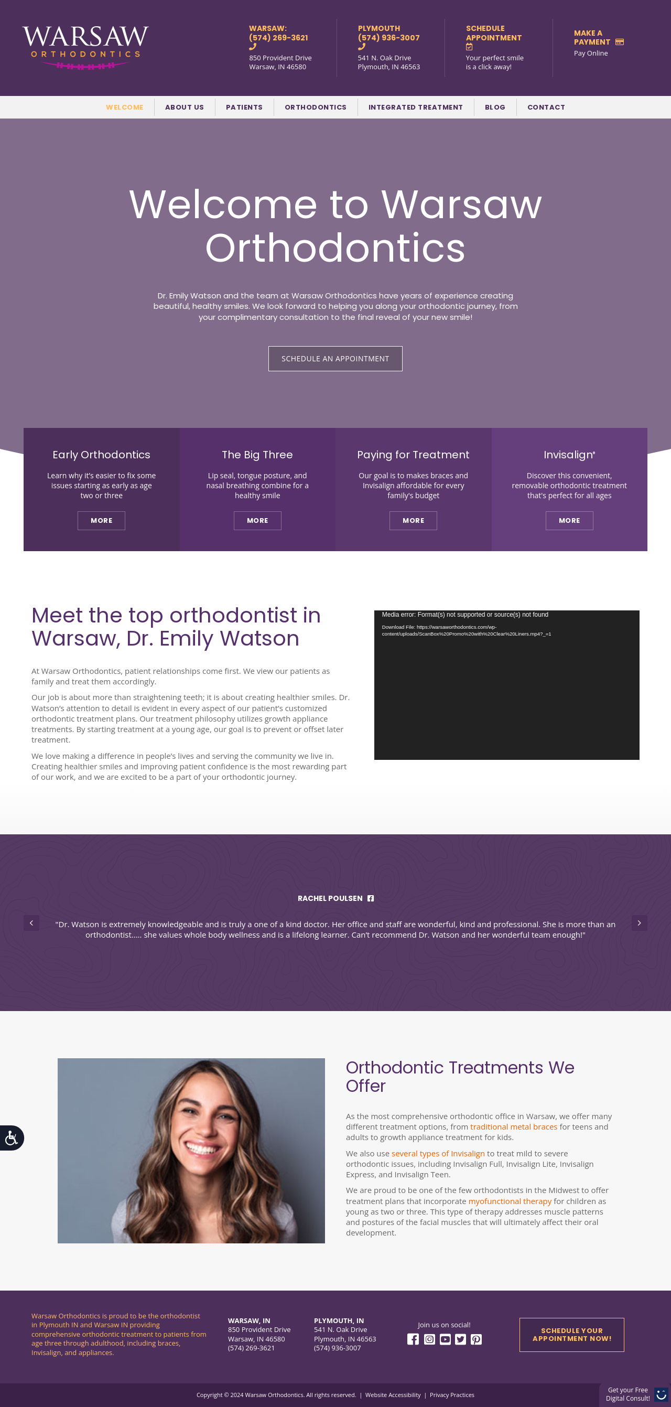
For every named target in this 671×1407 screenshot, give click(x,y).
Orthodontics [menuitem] (316, 107)
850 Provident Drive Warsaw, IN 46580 (280, 62)
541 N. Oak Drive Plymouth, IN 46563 (389, 62)
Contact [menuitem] (546, 107)
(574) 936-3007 (337, 1347)
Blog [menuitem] (495, 107)
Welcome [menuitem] (125, 107)
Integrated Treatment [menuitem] (416, 107)
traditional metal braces (513, 1126)
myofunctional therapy (510, 1201)
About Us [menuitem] (184, 107)
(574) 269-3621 (251, 1347)
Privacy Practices (452, 1395)
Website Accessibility (392, 1395)
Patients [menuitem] (244, 107)
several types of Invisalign (438, 1153)
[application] (507, 685)
